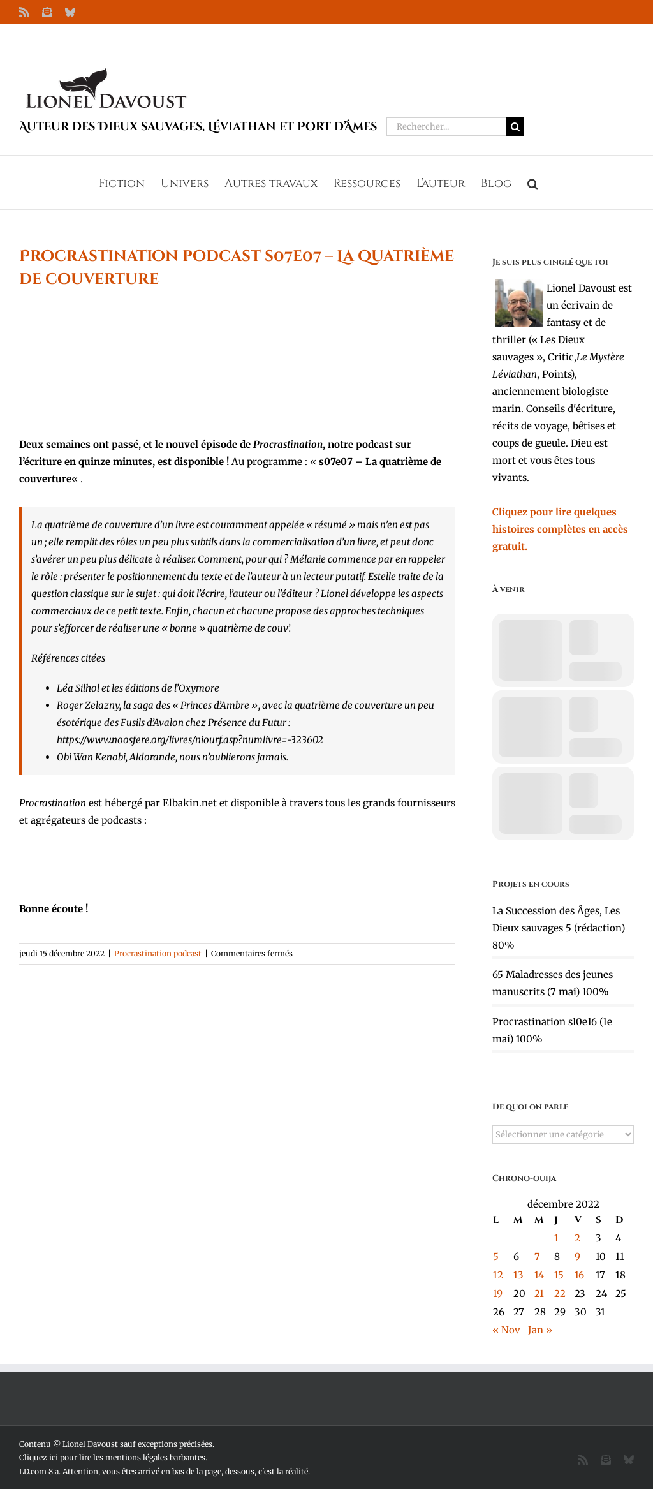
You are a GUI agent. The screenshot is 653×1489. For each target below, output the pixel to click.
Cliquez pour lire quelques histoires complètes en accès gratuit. (560, 529)
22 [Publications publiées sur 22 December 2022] (560, 1293)
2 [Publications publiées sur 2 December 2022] (577, 1238)
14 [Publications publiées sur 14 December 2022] (539, 1275)
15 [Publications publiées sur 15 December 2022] (559, 1275)
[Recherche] (515, 126)
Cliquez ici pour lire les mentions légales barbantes (112, 1457)
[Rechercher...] (446, 126)
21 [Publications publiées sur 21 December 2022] (539, 1293)
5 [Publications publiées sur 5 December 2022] (496, 1256)
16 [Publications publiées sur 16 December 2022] (579, 1275)
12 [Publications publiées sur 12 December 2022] (498, 1275)
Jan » (540, 1330)
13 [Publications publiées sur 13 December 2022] (518, 1275)
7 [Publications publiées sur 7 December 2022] (537, 1256)
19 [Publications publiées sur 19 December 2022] (498, 1293)
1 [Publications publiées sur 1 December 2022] (556, 1238)
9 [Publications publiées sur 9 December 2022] (577, 1256)
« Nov (506, 1330)
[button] (532, 182)
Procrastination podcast (158, 953)
